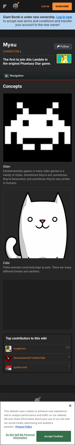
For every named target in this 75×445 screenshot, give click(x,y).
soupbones (37, 349)
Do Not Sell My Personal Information (20, 436)
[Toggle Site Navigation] (5, 6)
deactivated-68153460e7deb (37, 358)
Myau (10, 44)
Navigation (14, 76)
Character (11, 51)
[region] (37, 423)
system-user (37, 368)
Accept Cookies (53, 436)
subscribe (62, 6)
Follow (63, 46)
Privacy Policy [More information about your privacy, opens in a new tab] (23, 426)
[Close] (70, 405)
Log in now (64, 17)
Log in (45, 6)
